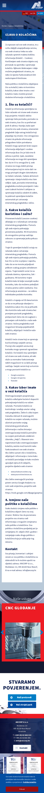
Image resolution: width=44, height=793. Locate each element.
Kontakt (21, 748)
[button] (2, 632)
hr (40, 13)
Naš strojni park (21, 704)
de (25, 13)
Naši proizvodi (20, 697)
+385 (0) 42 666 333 (23, 735)
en (32, 13)
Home (4, 26)
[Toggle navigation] (4, 5)
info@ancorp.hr (23, 740)
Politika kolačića (29, 782)
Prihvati (22, 789)
